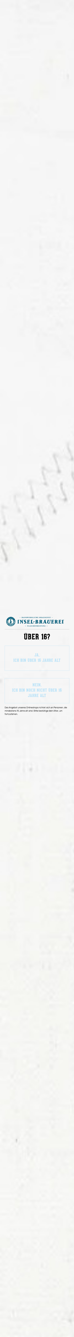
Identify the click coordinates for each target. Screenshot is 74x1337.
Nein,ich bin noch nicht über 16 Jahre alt (37, 690)
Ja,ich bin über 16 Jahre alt (37, 658)
